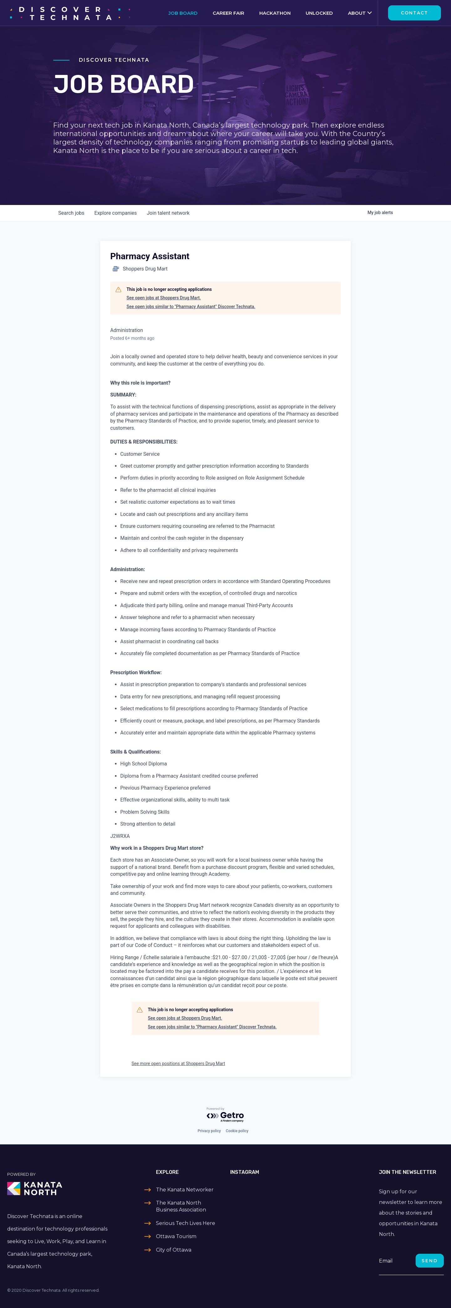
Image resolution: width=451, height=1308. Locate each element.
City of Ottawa (173, 1250)
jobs (71, 213)
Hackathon (275, 13)
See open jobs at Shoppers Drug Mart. (164, 297)
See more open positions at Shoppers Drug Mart (178, 1063)
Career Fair (228, 13)
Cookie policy (237, 1131)
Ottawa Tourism (176, 1236)
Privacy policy (209, 1131)
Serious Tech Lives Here (185, 1223)
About (357, 13)
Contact (414, 13)
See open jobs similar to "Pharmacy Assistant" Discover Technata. (191, 306)
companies (115, 213)
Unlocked (319, 13)
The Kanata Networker (185, 1190)
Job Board (183, 13)
